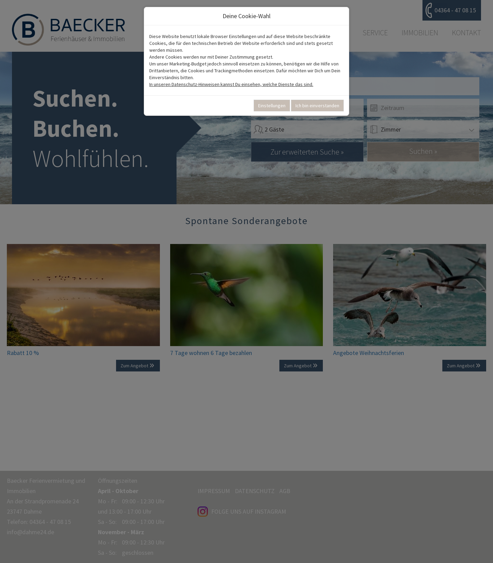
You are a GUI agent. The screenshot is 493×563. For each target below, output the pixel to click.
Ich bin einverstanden (317, 105)
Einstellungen (272, 105)
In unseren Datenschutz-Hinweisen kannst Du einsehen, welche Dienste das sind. (231, 84)
